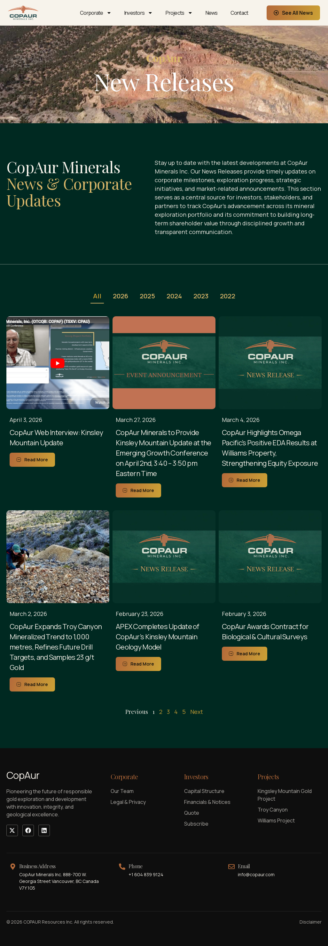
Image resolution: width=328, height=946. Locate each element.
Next (196, 712)
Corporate (96, 13)
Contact (239, 12)
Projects (179, 13)
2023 (200, 296)
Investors (138, 13)
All (97, 296)
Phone (135, 866)
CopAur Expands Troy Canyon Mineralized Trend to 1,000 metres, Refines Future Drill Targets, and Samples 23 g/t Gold (56, 647)
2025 (147, 296)
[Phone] (122, 866)
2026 (120, 296)
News (212, 12)
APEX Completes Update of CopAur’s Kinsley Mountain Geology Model (157, 637)
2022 (227, 296)
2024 (174, 296)
